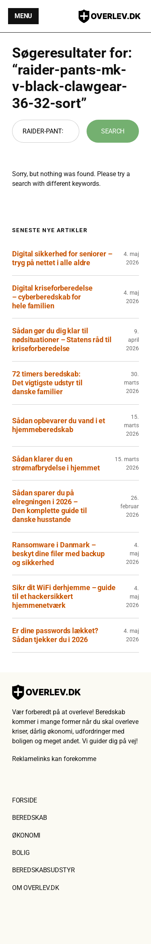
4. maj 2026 (132, 553)
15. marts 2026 (131, 425)
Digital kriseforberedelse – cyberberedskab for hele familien (52, 297)
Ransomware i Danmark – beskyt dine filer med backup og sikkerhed (58, 554)
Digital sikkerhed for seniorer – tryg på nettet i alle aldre (62, 258)
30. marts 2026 (131, 382)
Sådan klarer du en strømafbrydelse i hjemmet (56, 463)
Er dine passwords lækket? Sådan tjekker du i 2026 (55, 635)
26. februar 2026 (129, 506)
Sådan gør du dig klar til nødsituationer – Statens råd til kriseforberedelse (62, 339)
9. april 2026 (132, 339)
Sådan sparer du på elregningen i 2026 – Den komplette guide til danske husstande (49, 506)
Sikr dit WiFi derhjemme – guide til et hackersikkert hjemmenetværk (64, 596)
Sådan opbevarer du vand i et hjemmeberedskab (58, 425)
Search (112, 131)
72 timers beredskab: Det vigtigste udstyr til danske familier (47, 383)
